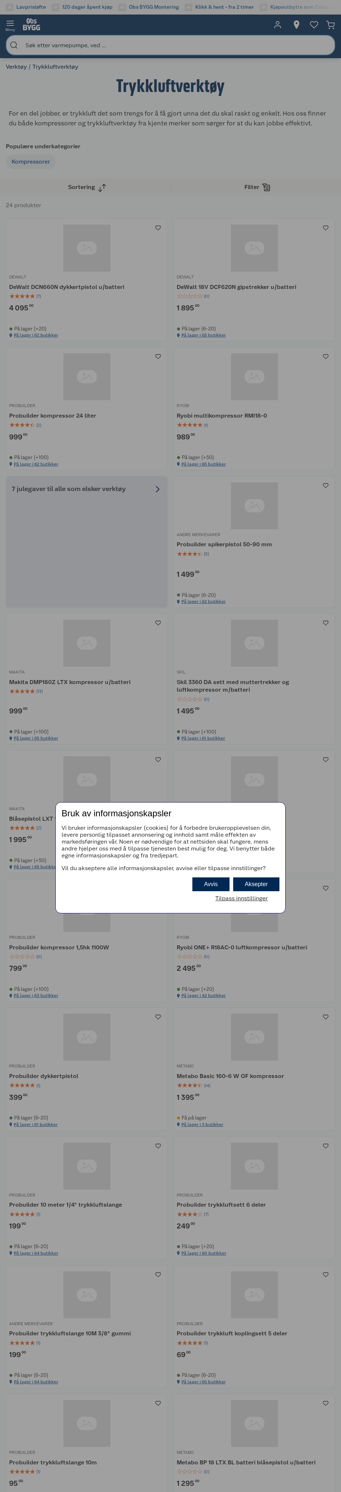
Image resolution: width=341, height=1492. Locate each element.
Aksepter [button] (256, 884)
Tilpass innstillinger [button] (241, 898)
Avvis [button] (211, 884)
